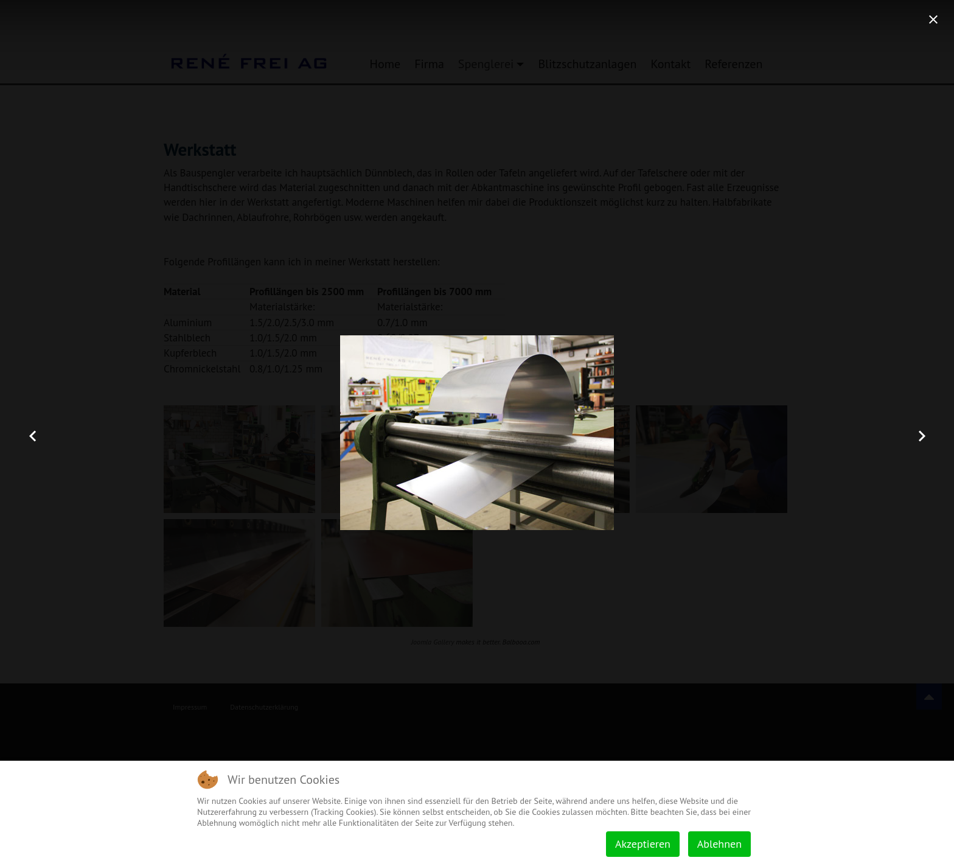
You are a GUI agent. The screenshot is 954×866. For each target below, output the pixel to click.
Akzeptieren (642, 844)
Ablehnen (719, 844)
